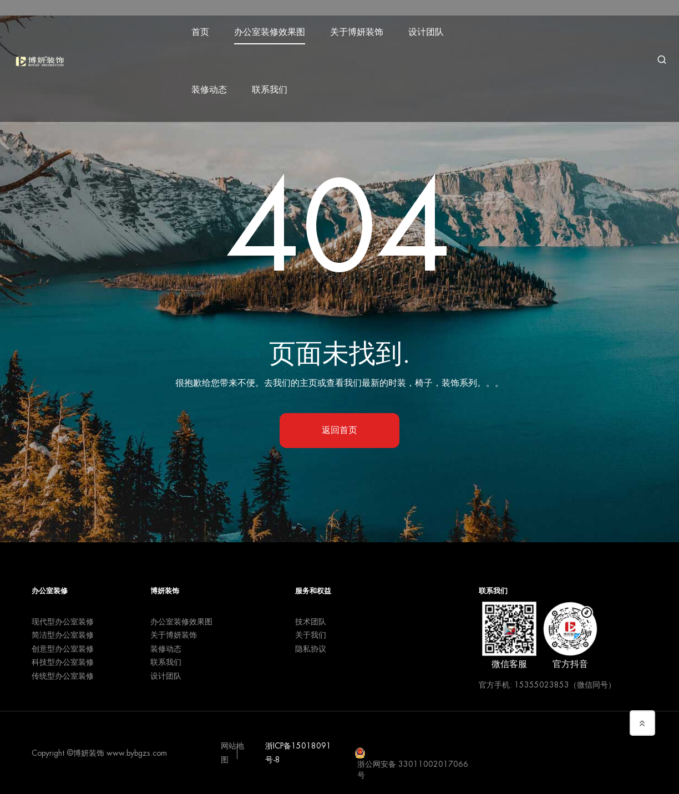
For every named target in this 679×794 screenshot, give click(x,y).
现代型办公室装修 (63, 621)
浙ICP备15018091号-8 (298, 753)
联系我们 (272, 86)
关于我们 (310, 635)
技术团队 (310, 621)
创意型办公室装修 (63, 649)
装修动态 (211, 86)
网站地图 (232, 753)
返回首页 (339, 430)
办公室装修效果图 (271, 28)
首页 (202, 28)
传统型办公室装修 (63, 676)
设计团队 (428, 28)
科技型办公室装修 (63, 662)
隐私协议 (310, 649)
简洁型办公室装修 (63, 635)
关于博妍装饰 (359, 28)
